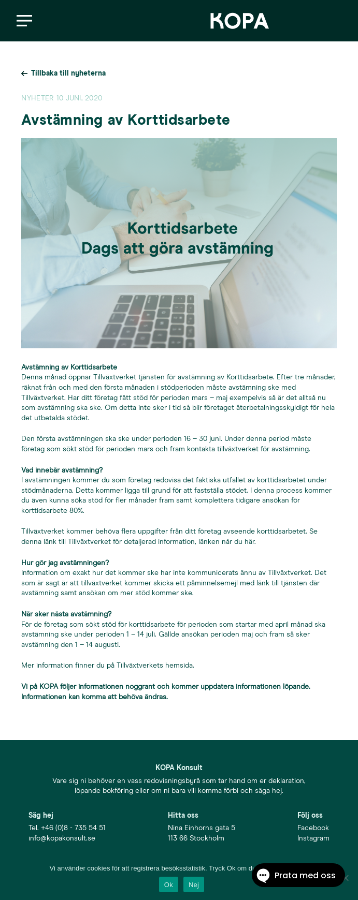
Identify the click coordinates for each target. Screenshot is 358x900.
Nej (194, 885)
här (249, 541)
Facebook (313, 828)
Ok (168, 885)
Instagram (313, 838)
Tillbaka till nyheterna (68, 73)
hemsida (179, 665)
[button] (24, 21)
